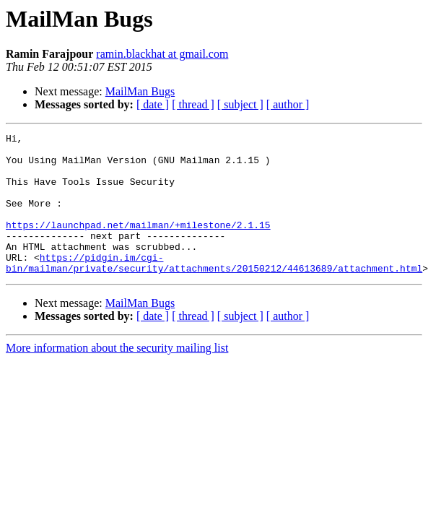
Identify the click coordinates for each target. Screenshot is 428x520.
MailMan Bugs (140, 91)
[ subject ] (240, 104)
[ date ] (152, 104)
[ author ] (288, 104)
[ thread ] (193, 104)
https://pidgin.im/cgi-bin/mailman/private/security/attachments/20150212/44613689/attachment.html (214, 290)
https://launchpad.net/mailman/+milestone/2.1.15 (138, 244)
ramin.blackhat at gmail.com (162, 54)
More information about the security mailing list (117, 376)
